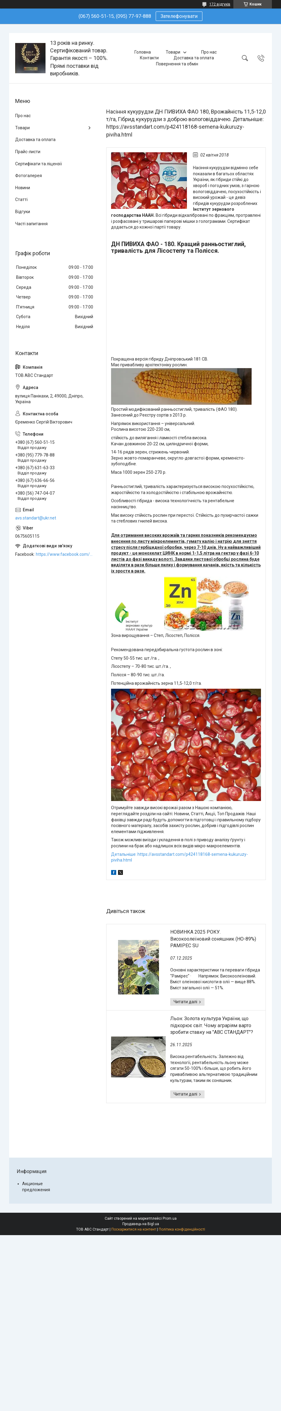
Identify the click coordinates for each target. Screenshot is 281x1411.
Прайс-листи (27, 151)
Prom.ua (170, 1218)
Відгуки (22, 211)
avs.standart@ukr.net (35, 518)
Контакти (149, 57)
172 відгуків (219, 4)
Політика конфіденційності (182, 1229)
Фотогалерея (28, 175)
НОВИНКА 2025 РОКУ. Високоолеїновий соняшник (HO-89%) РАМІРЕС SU (213, 938)
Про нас (209, 52)
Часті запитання (31, 223)
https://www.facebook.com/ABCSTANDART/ (65, 554)
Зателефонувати (179, 16)
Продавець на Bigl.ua (140, 1224)
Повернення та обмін (177, 63)
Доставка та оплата (194, 57)
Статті (21, 199)
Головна (142, 52)
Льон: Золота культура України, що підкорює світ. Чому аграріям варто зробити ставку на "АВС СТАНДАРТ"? (211, 1025)
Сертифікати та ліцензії (38, 163)
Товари (173, 52)
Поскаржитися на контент (133, 1229)
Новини (22, 187)
